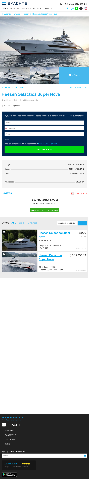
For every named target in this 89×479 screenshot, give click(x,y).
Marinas (40, 9)
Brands (17, 14)
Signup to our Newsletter (13, 451)
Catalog (17, 9)
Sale (12, 9)
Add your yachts (12, 417)
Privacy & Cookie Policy (47, 143)
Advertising (10, 439)
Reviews (7, 193)
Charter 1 (33, 222)
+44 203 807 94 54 (75, 4)
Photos (74, 75)
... (50, 9)
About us (9, 430)
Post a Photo (37, 210)
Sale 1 (22, 222)
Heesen (26, 14)
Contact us (10, 435)
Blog (7, 444)
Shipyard (25, 9)
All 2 (13, 222)
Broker (33, 9)
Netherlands (19, 87)
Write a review (51, 210)
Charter (5, 9)
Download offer (81, 193)
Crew (46, 9)
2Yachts (6, 14)
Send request (44, 149)
